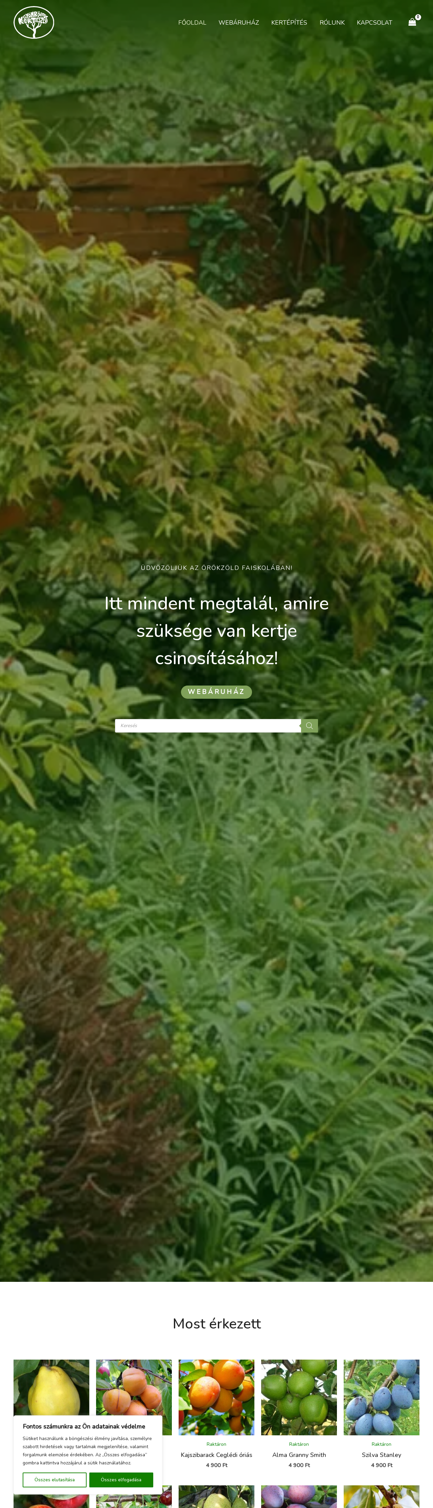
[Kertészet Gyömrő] (34, 22)
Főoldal (193, 23)
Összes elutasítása (55, 1480)
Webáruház (239, 23)
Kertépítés (289, 23)
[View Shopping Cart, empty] (412, 22)
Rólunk (332, 23)
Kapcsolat (374, 23)
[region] (88, 1454)
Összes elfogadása (121, 1480)
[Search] (309, 726)
